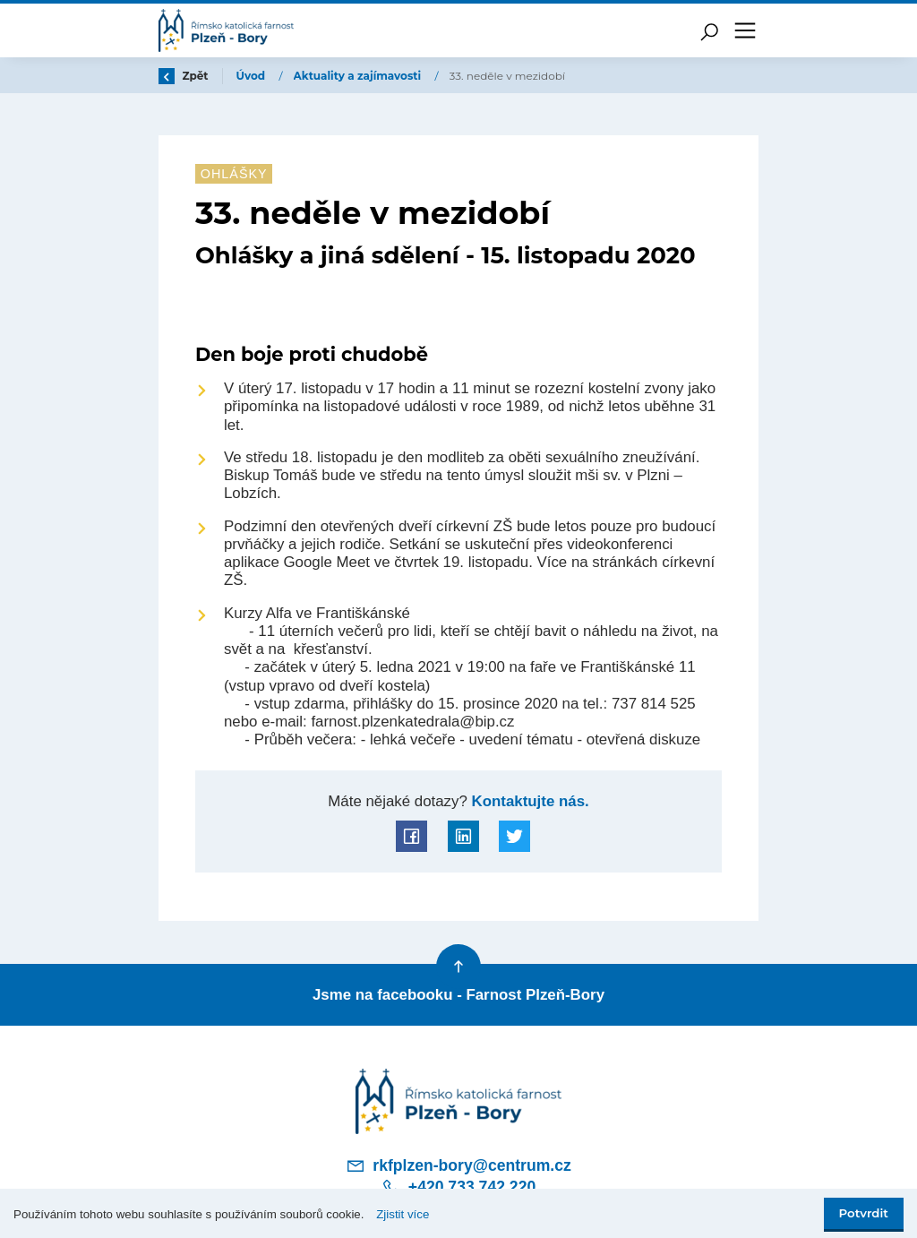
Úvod (252, 75)
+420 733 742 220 (458, 1188)
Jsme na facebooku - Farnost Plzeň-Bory (458, 994)
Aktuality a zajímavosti (359, 75)
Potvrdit (863, 1213)
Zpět (184, 75)
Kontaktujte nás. (528, 801)
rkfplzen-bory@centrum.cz (458, 1165)
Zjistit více (402, 1214)
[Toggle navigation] (745, 30)
